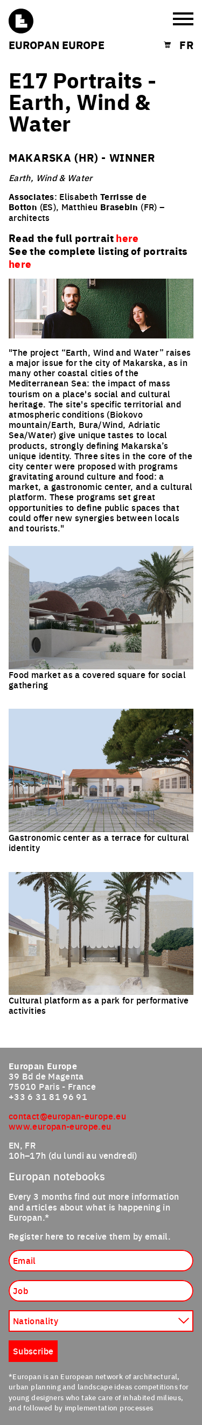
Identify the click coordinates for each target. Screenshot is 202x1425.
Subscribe (33, 1351)
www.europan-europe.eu (60, 1126)
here (20, 263)
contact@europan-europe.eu (67, 1116)
